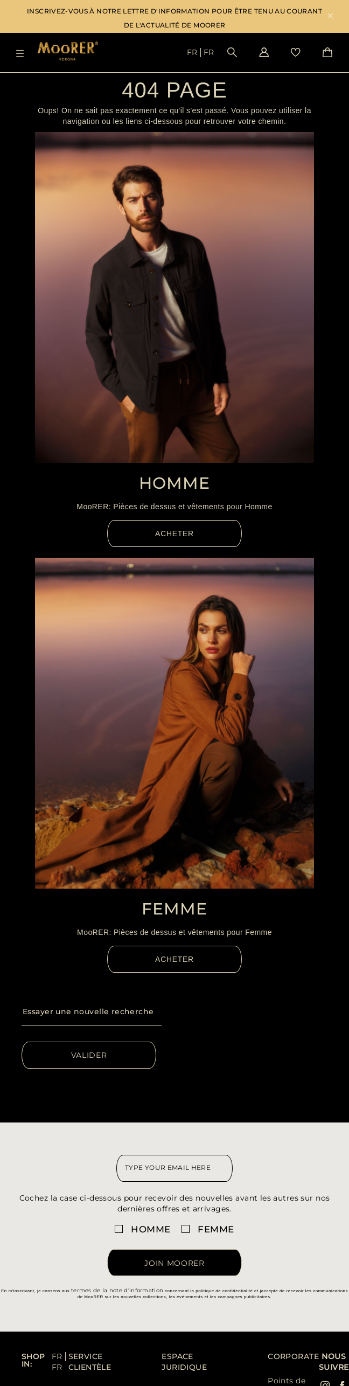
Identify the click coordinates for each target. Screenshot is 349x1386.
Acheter (174, 533)
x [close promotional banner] (330, 16)
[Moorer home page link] (68, 52)
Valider (89, 1055)
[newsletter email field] (174, 1168)
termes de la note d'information (117, 1290)
